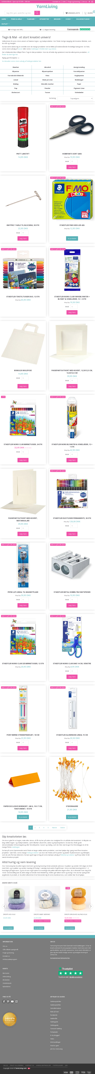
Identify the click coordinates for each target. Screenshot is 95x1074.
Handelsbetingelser (43, 1065)
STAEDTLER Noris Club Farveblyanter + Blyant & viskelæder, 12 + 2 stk (72, 297)
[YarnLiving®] (47, 6)
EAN (64, 2)
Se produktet (8, 928)
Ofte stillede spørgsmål (10, 949)
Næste (54, 827)
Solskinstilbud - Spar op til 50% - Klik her (16, 1)
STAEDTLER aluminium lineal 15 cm (72, 735)
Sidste (62, 827)
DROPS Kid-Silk (9, 914)
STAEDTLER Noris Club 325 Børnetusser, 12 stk (23, 663)
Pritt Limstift (22, 154)
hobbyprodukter (33, 853)
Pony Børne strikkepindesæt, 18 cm (23, 735)
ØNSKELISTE (73, 13)
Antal (67, 161)
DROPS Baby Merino (42, 914)
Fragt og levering (74, 2)
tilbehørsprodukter (67, 855)
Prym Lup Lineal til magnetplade (23, 592)
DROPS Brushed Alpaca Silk (75, 914)
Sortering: (52, 98)
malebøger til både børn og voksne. (44, 49)
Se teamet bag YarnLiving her (60, 958)
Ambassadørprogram (10, 959)
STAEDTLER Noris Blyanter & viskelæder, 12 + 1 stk (72, 445)
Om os (84, 2)
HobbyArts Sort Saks (72, 154)
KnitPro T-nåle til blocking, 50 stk (23, 225)
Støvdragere (72, 806)
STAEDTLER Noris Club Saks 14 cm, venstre (72, 663)
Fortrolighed (58, 1065)
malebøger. (16, 847)
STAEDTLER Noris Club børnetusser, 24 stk (23, 444)
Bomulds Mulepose (23, 370)
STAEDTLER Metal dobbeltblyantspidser (72, 592)
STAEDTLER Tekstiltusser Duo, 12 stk (23, 296)
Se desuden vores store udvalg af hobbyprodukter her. (22, 61)
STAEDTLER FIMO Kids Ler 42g (72, 225)
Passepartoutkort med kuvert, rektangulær (23, 519)
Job (66, 1065)
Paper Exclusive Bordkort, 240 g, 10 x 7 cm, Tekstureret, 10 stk (23, 807)
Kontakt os (56, 2)
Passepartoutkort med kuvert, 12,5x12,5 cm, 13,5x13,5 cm (72, 371)
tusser (20, 49)
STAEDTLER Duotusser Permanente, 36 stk (72, 518)
